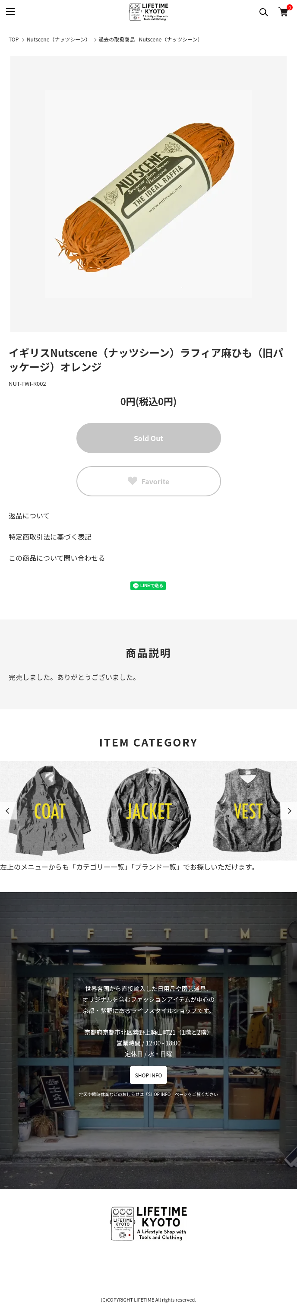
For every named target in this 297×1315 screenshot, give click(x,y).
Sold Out (148, 438)
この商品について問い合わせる (57, 558)
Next (288, 810)
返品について (29, 515)
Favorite (149, 481)
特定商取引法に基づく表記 (50, 536)
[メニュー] (9, 12)
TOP (14, 39)
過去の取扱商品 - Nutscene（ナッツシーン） (150, 39)
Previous (8, 810)
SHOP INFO (148, 1075)
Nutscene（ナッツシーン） (59, 39)
